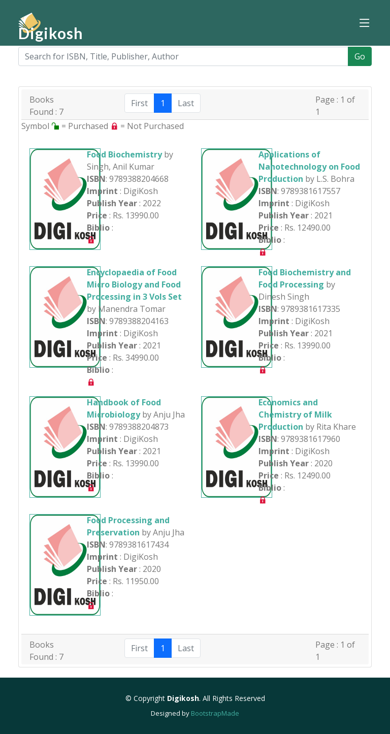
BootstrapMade (215, 713)
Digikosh (50, 33)
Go (359, 56)
